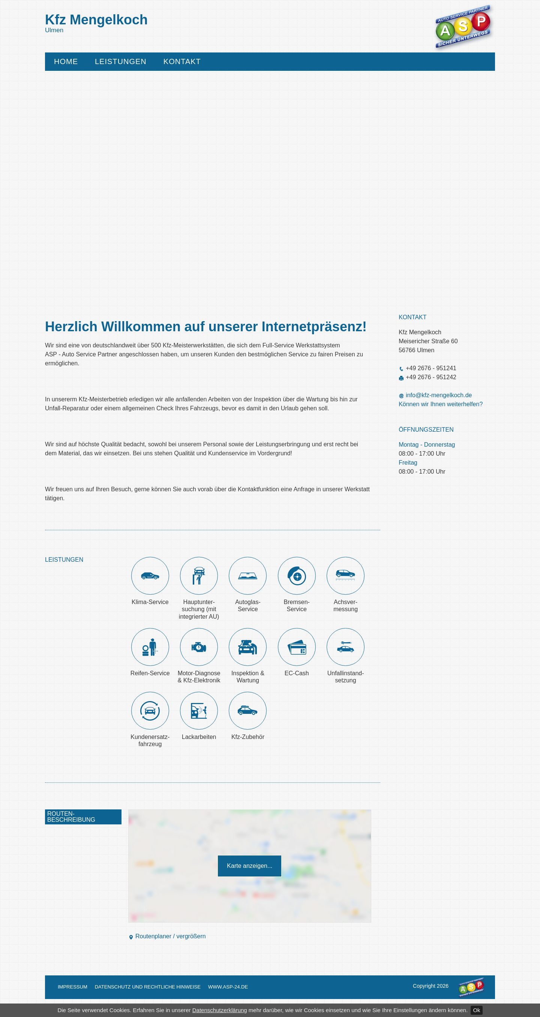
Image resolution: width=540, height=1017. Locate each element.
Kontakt (182, 62)
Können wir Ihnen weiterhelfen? (441, 404)
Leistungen (121, 62)
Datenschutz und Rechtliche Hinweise (148, 987)
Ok (476, 1010)
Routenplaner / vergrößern (167, 936)
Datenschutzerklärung (219, 1010)
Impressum (72, 987)
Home (66, 62)
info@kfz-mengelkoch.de (439, 395)
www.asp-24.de (228, 987)
